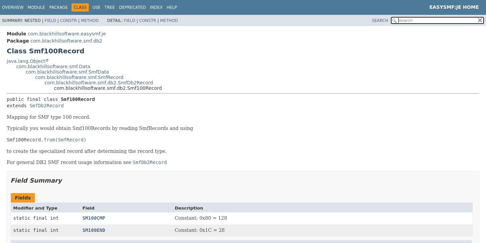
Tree (110, 7)
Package (58, 7)
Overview (13, 7)
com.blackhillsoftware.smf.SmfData (67, 72)
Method (90, 20)
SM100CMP (93, 218)
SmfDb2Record (46, 105)
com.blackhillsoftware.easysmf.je (67, 33)
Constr (68, 20)
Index (156, 7)
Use (96, 7)
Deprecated (132, 7)
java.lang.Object (26, 61)
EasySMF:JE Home (454, 7)
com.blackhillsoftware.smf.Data (53, 66)
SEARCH (380, 20)
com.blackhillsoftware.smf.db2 (66, 41)
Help (172, 7)
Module (36, 7)
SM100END (93, 230)
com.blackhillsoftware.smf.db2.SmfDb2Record (99, 82)
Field (50, 20)
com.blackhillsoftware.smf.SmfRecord (79, 77)
